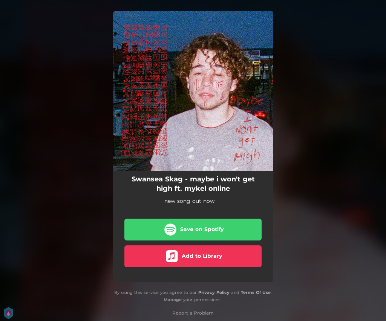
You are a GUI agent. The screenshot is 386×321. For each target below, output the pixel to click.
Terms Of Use (256, 292)
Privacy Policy (214, 292)
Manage (173, 299)
